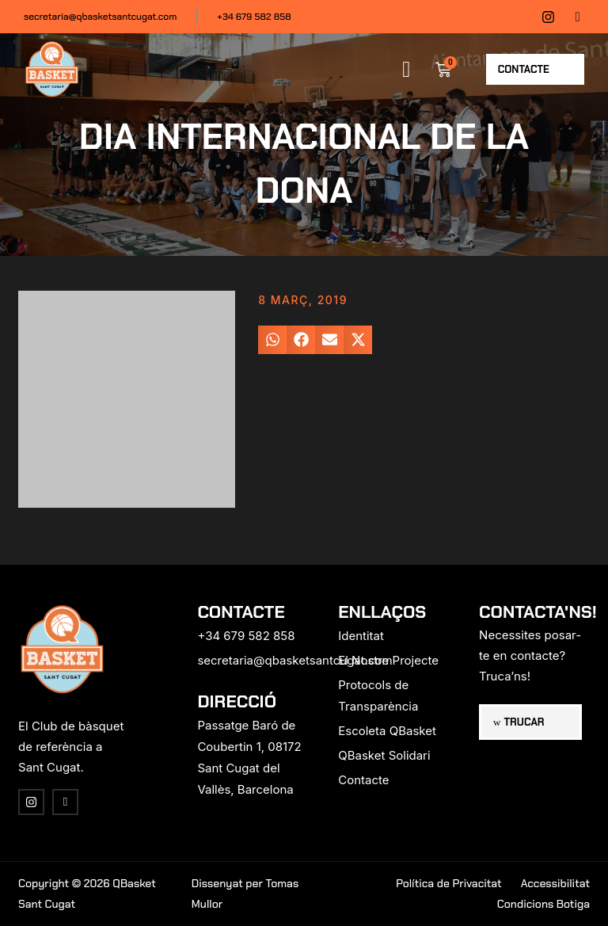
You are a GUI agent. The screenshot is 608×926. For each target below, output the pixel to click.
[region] (206, 801)
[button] (406, 69)
